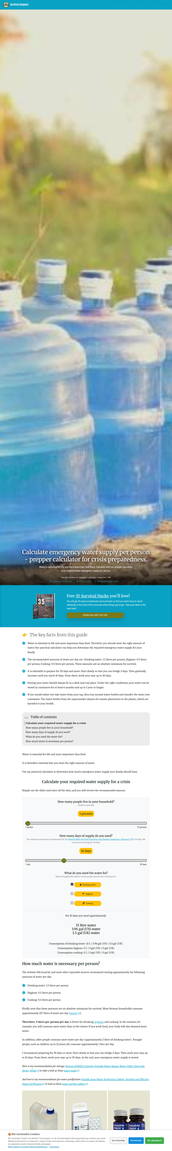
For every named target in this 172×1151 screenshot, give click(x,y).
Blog (103, 4)
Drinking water (88, 885)
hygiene (98, 1021)
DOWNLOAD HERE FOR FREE (87, 615)
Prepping (82, 577)
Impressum (54, 1147)
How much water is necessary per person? (50, 741)
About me (155, 4)
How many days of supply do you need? (48, 732)
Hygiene (88, 894)
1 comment (91, 577)
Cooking (88, 903)
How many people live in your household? (49, 727)
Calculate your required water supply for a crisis (56, 723)
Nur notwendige (116, 1140)
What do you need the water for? (44, 736)
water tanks (70, 1070)
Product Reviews (120, 4)
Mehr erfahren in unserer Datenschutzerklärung (27, 1147)
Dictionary (140, 4)
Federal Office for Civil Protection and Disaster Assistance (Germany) (99, 839)
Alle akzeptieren (154, 1140)
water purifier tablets (73, 1083)
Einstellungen (135, 1140)
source (73, 1013)
